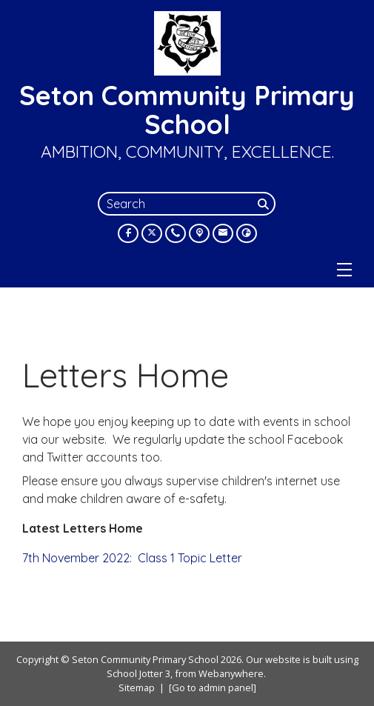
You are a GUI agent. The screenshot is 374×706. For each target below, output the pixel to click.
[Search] (265, 204)
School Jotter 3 (138, 673)
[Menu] (344, 269)
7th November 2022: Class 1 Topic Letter (132, 557)
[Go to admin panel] (212, 687)
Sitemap (136, 687)
